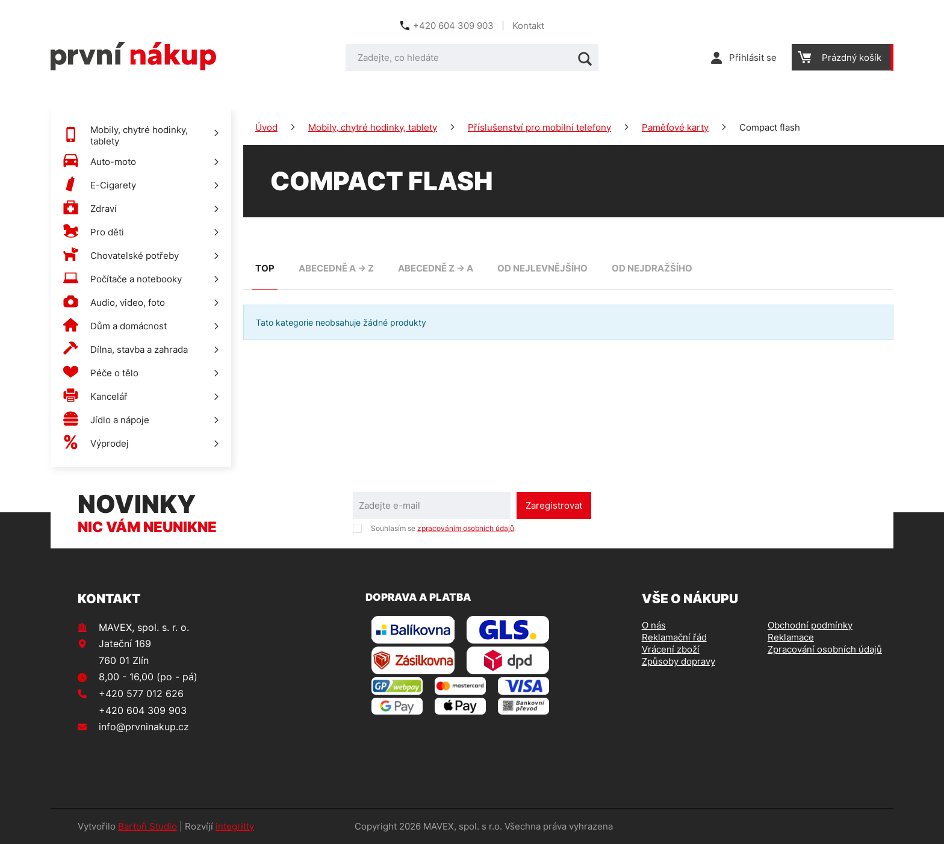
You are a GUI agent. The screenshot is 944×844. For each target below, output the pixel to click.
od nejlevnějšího (542, 268)
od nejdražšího (652, 268)
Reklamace (791, 637)
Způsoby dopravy (678, 661)
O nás (654, 625)
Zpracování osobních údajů (825, 649)
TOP (265, 268)
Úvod (266, 127)
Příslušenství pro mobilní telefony (539, 127)
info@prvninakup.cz (144, 727)
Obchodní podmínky (810, 625)
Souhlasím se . (443, 528)
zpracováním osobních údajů (465, 528)
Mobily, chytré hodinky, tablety (372, 127)
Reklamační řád (674, 637)
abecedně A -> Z (336, 268)
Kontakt (528, 25)
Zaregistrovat (554, 505)
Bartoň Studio (147, 826)
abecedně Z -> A (435, 268)
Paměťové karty (675, 127)
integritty (235, 826)
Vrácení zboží (671, 649)
